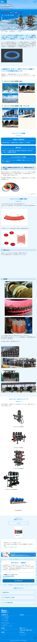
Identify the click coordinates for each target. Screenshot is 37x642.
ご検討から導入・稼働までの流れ (10, 547)
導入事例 (2, 628)
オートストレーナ (5, 619)
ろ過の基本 (22, 614)
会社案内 (2, 632)
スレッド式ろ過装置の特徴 (7, 602)
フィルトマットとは (5, 622)
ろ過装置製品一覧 (4, 614)
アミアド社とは (4, 624)
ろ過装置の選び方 (5, 592)
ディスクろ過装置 (5, 620)
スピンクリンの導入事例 (29, 193)
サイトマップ (22, 635)
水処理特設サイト (18, 611)
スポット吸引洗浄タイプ (6, 616)
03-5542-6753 (9, 576)
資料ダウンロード (23, 628)
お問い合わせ (22, 632)
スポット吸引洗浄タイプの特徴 (8, 597)
